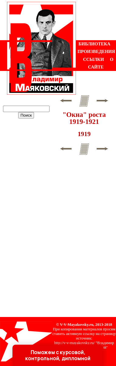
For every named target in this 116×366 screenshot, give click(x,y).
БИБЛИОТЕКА (95, 43)
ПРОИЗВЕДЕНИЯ (96, 51)
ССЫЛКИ (93, 59)
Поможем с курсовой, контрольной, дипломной (58, 355)
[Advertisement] (96, 20)
